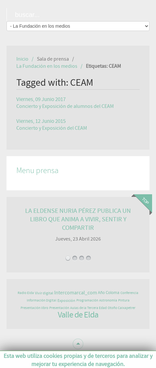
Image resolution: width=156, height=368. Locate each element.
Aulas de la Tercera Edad (88, 308)
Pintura (124, 300)
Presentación (59, 308)
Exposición (66, 300)
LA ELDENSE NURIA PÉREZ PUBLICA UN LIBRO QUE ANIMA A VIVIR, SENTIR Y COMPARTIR (78, 219)
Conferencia (129, 293)
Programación (87, 300)
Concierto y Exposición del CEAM (51, 128)
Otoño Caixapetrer (121, 308)
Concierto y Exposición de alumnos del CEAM (65, 106)
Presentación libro (34, 308)
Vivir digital (44, 293)
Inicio (22, 59)
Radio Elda (26, 293)
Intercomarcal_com (75, 293)
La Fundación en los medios (46, 66)
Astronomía (108, 300)
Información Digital (41, 300)
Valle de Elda (78, 315)
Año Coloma (108, 292)
